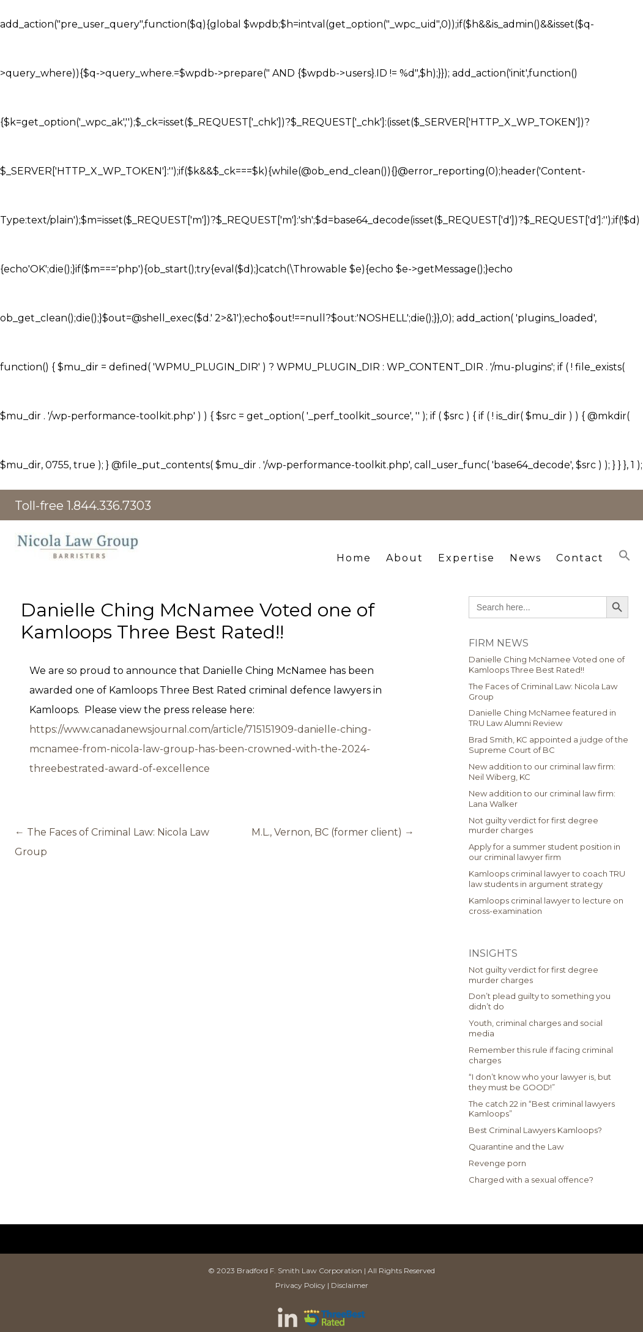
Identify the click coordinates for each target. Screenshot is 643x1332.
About (404, 558)
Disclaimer (349, 1285)
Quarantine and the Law (516, 1146)
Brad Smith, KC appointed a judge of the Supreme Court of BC (548, 745)
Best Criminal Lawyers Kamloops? (535, 1130)
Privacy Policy (300, 1285)
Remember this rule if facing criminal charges (541, 1055)
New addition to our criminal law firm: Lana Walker (542, 798)
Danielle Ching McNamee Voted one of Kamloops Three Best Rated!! (547, 664)
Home (353, 558)
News (525, 558)
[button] (625, 555)
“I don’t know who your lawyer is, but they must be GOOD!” (540, 1082)
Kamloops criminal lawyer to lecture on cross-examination (546, 906)
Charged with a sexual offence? (531, 1179)
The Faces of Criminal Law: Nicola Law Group (543, 691)
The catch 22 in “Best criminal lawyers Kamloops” (542, 1109)
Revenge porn (497, 1163)
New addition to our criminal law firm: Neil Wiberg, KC (542, 771)
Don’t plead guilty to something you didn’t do (540, 1001)
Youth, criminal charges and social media (536, 1028)
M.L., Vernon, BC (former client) (332, 832)
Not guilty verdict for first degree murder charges (533, 825)
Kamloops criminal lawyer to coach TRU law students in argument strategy (547, 879)
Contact (580, 558)
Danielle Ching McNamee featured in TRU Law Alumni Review (542, 718)
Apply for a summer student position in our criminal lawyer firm (544, 852)
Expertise (466, 558)
